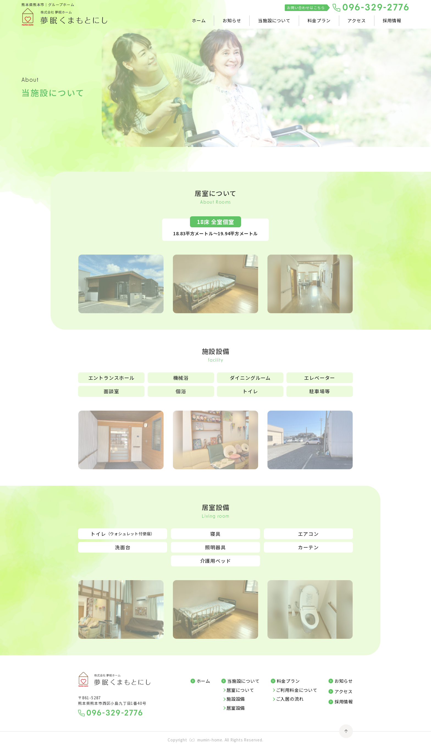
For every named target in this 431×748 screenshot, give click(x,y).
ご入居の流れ (290, 699)
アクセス (356, 20)
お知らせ (232, 20)
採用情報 (392, 20)
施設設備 (235, 699)
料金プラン (319, 20)
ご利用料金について (296, 690)
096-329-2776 (376, 8)
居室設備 (235, 708)
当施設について (274, 20)
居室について (240, 690)
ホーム (199, 20)
